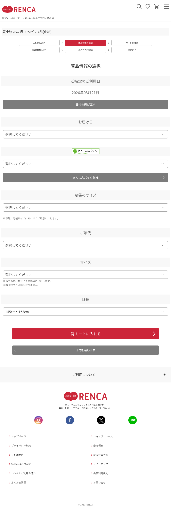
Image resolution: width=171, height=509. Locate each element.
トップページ (17, 436)
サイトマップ (99, 464)
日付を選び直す (85, 104)
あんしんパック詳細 (85, 177)
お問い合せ (98, 482)
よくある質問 (17, 482)
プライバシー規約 (19, 445)
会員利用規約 (99, 473)
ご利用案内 (16, 454)
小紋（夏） (16, 18)
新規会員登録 (99, 454)
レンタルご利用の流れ (22, 473)
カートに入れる (85, 333)
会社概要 (96, 445)
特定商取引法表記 (19, 464)
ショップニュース (101, 436)
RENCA (5, 18)
